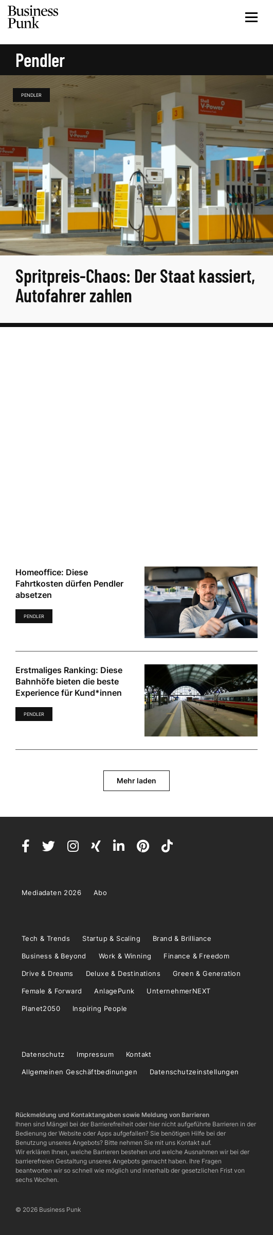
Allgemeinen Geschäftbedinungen (79, 1072)
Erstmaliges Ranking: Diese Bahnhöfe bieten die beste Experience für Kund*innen (68, 681)
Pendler (31, 95)
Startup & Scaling (111, 938)
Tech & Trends (46, 938)
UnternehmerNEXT (178, 991)
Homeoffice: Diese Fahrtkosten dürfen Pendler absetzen (69, 583)
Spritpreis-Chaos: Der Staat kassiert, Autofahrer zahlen (135, 285)
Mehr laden (136, 780)
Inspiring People (99, 1008)
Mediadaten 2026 (51, 892)
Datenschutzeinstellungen (194, 1072)
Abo (100, 892)
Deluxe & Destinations (123, 973)
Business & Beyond (54, 956)
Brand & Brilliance (182, 938)
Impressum (95, 1054)
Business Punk (33, 17)
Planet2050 (41, 1008)
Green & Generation (207, 973)
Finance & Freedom (196, 956)
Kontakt (139, 1054)
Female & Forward (52, 991)
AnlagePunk (114, 991)
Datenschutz (43, 1054)
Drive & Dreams (48, 973)
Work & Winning (125, 956)
